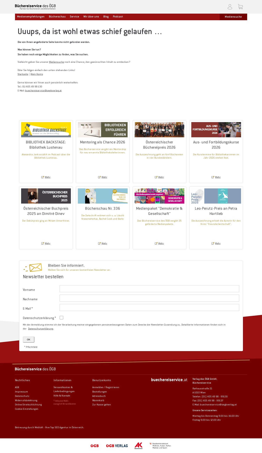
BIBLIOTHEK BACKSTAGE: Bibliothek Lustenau (46, 145)
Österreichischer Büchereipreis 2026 (159, 145)
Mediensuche (233, 16)
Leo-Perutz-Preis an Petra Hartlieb (216, 211)
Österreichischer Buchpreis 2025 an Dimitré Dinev (46, 211)
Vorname (29, 290)
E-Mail (28, 308)
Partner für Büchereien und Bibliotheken (38, 9)
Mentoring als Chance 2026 (102, 142)
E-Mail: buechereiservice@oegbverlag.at (215, 404)
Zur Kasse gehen (101, 404)
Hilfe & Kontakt (62, 395)
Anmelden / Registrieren (105, 387)
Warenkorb (98, 400)
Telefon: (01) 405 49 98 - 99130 (210, 396)
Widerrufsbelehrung (26, 400)
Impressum (21, 391)
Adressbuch (99, 396)
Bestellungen (99, 391)
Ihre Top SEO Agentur (56, 427)
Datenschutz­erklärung (39, 318)
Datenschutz (22, 396)
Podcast (118, 16)
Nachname (30, 299)
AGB (17, 387)
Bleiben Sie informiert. (66, 266)
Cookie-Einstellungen (26, 409)
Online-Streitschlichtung (28, 404)
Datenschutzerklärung (40, 328)
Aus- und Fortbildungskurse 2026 (216, 145)
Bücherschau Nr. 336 (102, 209)
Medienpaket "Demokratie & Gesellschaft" (159, 211)
